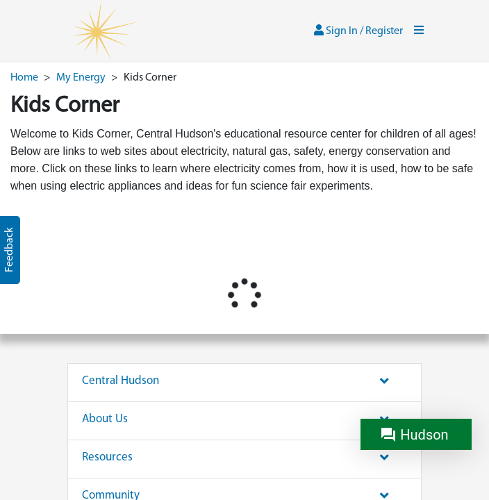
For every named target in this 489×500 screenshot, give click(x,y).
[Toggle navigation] (418, 31)
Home (24, 77)
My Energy (81, 77)
